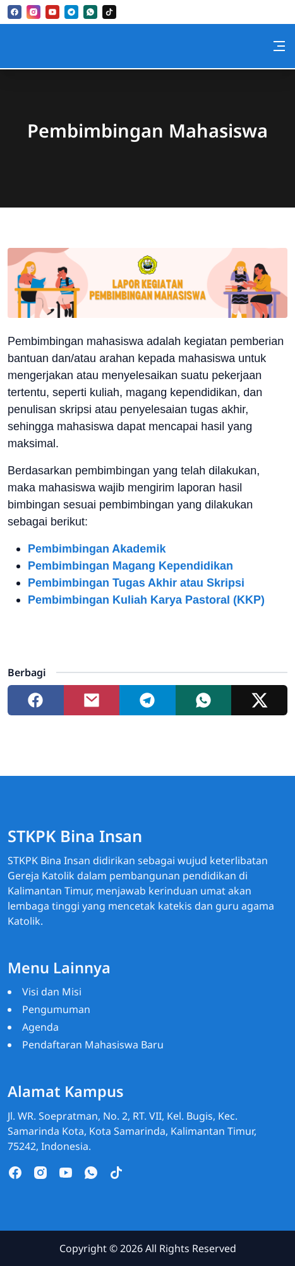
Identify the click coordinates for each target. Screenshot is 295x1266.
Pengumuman (56, 1009)
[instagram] (33, 12)
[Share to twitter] (259, 700)
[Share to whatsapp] (204, 700)
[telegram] (71, 12)
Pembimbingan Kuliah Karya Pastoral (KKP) (146, 600)
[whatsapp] (90, 12)
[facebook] (14, 12)
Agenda (40, 1027)
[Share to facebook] (36, 700)
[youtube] (52, 12)
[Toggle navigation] (279, 46)
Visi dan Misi (51, 992)
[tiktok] (109, 12)
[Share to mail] (92, 700)
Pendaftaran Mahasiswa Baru (93, 1045)
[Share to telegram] (147, 700)
